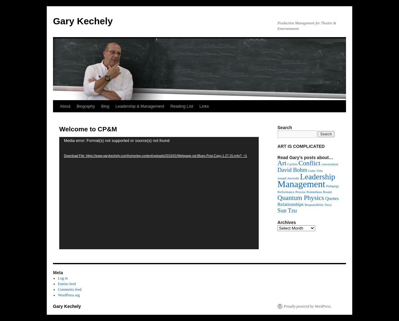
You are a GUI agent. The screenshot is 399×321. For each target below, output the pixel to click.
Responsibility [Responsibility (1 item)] (314, 205)
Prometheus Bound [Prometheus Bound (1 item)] (319, 192)
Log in (63, 278)
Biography (86, 106)
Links (204, 106)
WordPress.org (69, 295)
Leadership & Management (140, 106)
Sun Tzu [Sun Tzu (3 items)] (287, 210)
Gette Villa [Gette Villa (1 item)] (315, 171)
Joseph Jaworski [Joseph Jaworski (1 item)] (288, 178)
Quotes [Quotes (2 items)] (332, 198)
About (65, 106)
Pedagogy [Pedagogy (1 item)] (332, 186)
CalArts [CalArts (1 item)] (292, 164)
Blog (105, 106)
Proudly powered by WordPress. (308, 306)
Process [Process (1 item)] (300, 192)
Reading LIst (182, 106)
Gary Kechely (83, 21)
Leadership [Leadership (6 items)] (317, 176)
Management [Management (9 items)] (301, 184)
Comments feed (70, 289)
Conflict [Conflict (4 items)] (309, 163)
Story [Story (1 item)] (328, 205)
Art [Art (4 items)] (281, 163)
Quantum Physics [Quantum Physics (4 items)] (300, 198)
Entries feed (67, 284)
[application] (159, 193)
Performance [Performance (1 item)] (285, 192)
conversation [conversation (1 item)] (329, 164)
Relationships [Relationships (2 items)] (290, 204)
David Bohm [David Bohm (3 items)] (292, 170)
